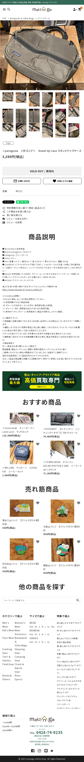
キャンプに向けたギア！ (67, 677)
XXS (31, 626)
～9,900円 (7, 722)
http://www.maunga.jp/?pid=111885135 (22, 289)
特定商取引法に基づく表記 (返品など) (23, 207)
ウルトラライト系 (64, 700)
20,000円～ (7, 730)
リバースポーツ (63, 704)
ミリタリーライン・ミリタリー (69, 708)
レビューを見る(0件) (14, 218)
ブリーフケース (43, 18)
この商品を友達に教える (16, 211)
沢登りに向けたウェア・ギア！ (69, 665)
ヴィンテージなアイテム (67, 696)
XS (36, 626)
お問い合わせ (21, 181)
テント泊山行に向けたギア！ (69, 661)
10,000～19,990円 (11, 726)
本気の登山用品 (64, 642)
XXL (53, 626)
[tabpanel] (42, 55)
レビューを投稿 (12, 222)
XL (48, 626)
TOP (4, 18)
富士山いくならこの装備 (67, 638)
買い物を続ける (12, 215)
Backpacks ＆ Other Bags (22, 18)
